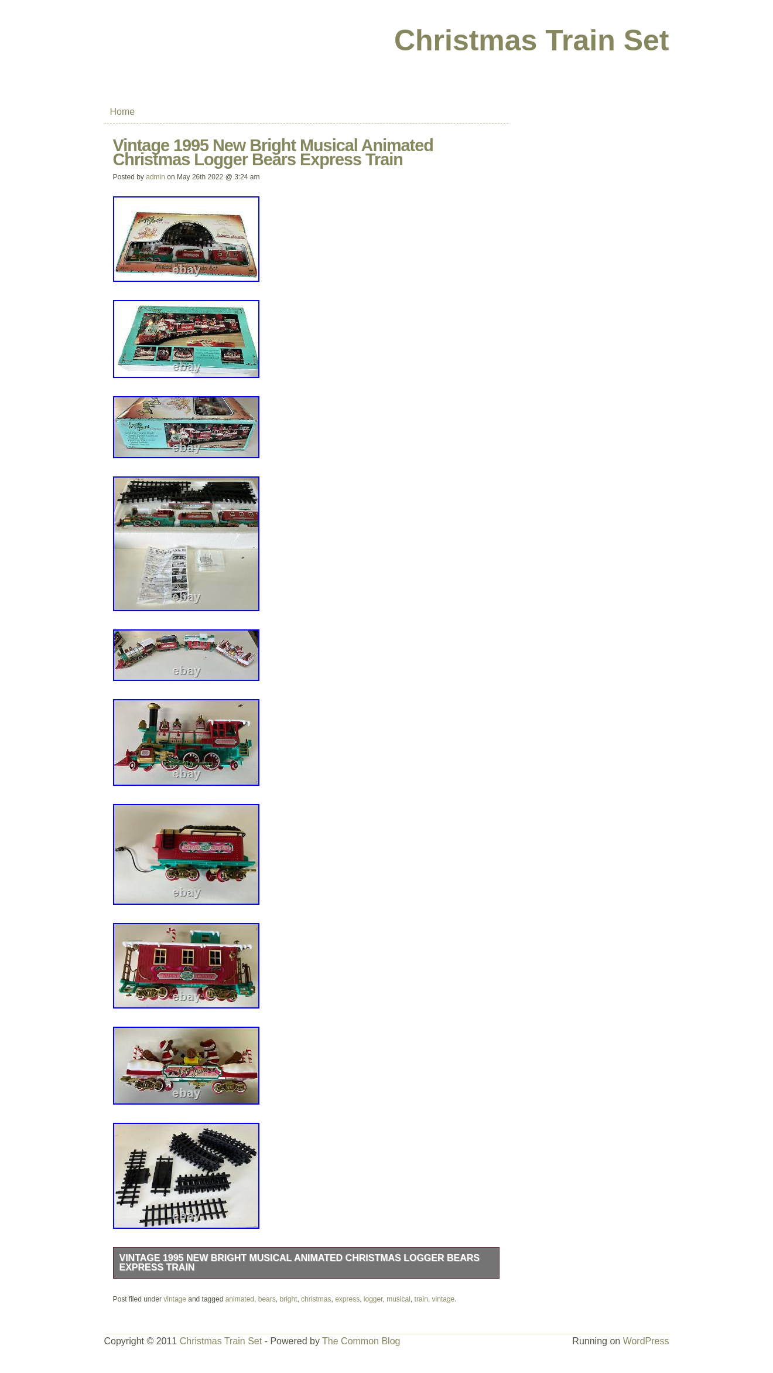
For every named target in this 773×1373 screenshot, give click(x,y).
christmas (316, 1299)
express (347, 1299)
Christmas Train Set (531, 40)
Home (122, 112)
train (421, 1299)
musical (398, 1299)
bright (288, 1299)
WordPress (646, 1341)
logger (373, 1299)
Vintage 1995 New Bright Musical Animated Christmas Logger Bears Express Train (299, 1262)
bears (267, 1299)
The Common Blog (361, 1341)
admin (155, 177)
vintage (174, 1299)
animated (239, 1299)
